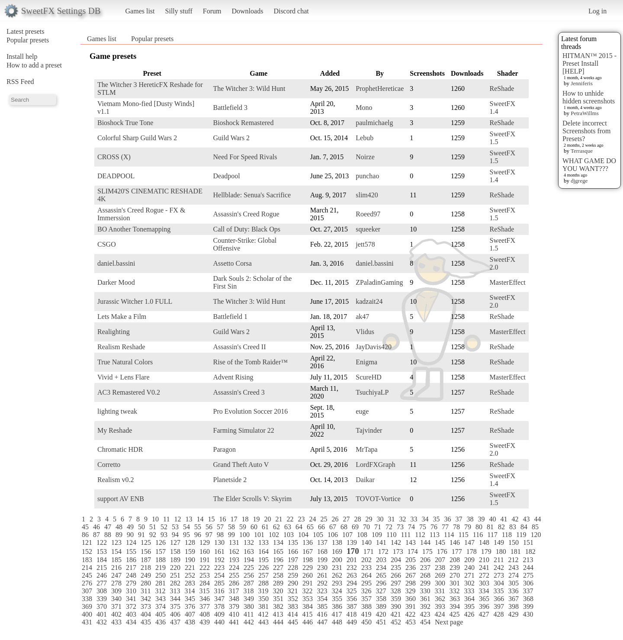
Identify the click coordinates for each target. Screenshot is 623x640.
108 (362, 534)
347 (219, 598)
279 (131, 583)
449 (352, 622)
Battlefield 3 (230, 107)
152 (87, 551)
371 (116, 606)
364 (469, 598)
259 (293, 575)
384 (307, 606)
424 (439, 614)
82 (501, 527)
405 (160, 614)
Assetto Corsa (232, 263)
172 (383, 551)
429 (513, 614)
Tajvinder (369, 430)
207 (440, 559)
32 (402, 519)
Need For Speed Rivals (245, 157)
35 (436, 519)
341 (131, 598)
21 (278, 519)
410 (234, 614)
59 (242, 527)
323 (322, 591)
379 (234, 606)
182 (530, 551)
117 (492, 534)
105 (318, 534)
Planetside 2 (230, 479)
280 (146, 583)
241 (484, 567)
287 (249, 583)
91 (141, 534)
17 (233, 519)
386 (337, 606)
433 (116, 622)
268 (425, 575)
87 (96, 534)
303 (484, 583)
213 (528, 559)
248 (131, 575)
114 (449, 534)
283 (190, 583)
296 (381, 583)
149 (499, 542)
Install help (22, 56)
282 (175, 583)
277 (101, 583)
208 (455, 559)
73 (400, 527)
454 (425, 622)
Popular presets (27, 40)
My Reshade (114, 430)
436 (160, 622)
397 (499, 606)
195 (263, 559)
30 (379, 519)
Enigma (366, 362)
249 (146, 575)
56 (209, 527)
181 (516, 551)
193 (234, 559)
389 (381, 606)
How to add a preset (34, 65)
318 (248, 591)
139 (352, 542)
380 (249, 606)
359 (396, 598)
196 (278, 559)
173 (398, 551)
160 (204, 551)
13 (188, 519)
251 (175, 575)
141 (381, 542)
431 (87, 622)
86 (85, 534)
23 (301, 519)
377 (204, 606)
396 (484, 606)
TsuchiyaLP (372, 392)
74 (411, 527)
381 (263, 606)
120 (535, 534)
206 (425, 559)
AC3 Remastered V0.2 (128, 392)
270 (455, 575)
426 (469, 614)
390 (396, 606)
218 (146, 567)
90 (130, 534)
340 (116, 598)
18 (244, 519)
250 (160, 575)
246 (101, 575)
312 (160, 591)
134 (278, 542)
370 (101, 606)
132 (249, 542)
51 (152, 527)
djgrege (579, 180)
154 (116, 551)
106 (333, 534)
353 (307, 598)
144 (425, 542)
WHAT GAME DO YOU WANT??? (589, 164)
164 (263, 551)
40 (492, 519)
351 (278, 598)
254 (219, 575)
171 (368, 551)
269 (440, 575)
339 (101, 598)
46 (96, 527)
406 (175, 614)
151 (528, 542)
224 (234, 567)
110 (391, 534)
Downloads (247, 11)
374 (160, 606)
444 (278, 622)
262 (337, 575)
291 (307, 583)
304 (499, 583)
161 (219, 551)
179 (486, 551)
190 (190, 559)
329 (410, 591)
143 (410, 542)
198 (307, 559)
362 (440, 598)
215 (101, 567)
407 (190, 614)
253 (204, 575)
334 (483, 591)
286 (234, 583)
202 (366, 559)
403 (131, 614)
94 (175, 534)
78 (456, 527)
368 (528, 598)
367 (513, 598)
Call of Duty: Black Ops (246, 229)
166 (293, 551)
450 (366, 622)
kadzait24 (369, 301)
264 (366, 575)
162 (234, 551)
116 (478, 534)
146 (455, 542)
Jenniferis (582, 83)
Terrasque (582, 151)
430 (528, 614)
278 (116, 583)
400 (87, 614)
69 (355, 527)
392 (425, 606)
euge (362, 411)
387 (352, 606)
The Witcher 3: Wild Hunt (249, 88)
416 (322, 614)
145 (440, 542)
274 (513, 575)
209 (469, 559)
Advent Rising (233, 377)
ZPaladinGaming (379, 282)
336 (513, 591)
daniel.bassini (116, 263)
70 (366, 527)
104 (303, 534)
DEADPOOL (116, 176)
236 (410, 567)
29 (368, 519)
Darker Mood (116, 282)
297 (396, 583)
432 (101, 622)
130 (219, 542)
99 (231, 534)
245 (87, 575)
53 (175, 527)
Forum (212, 11)
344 (175, 598)
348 (234, 598)
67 (332, 527)
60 (253, 527)
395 (469, 606)
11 (166, 519)
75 (422, 527)
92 (152, 534)
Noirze (365, 157)
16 (222, 519)
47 (107, 527)
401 (101, 614)
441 (234, 622)
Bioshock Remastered (243, 122)
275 (528, 575)
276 (87, 583)
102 (274, 534)
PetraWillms (584, 113)
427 (483, 614)
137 (322, 542)
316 (219, 591)
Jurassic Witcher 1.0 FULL (134, 301)
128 (190, 542)
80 (478, 527)
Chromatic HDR (120, 449)
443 (263, 622)
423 (425, 614)
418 (351, 614)
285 (219, 583)
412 (263, 614)
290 (293, 583)
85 (535, 527)
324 (336, 591)
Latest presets (25, 31)
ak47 (362, 316)
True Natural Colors (125, 362)
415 (307, 614)
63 (287, 527)
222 (204, 567)
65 (310, 527)
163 (249, 551)
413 (278, 614)
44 (537, 519)
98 (220, 534)
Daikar (365, 479)
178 (471, 551)
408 (204, 614)
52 (164, 527)
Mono (364, 107)
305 (513, 583)
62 (276, 527)
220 (175, 567)
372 (131, 606)
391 (410, 606)
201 (352, 559)
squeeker (368, 229)
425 (454, 614)
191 (204, 559)
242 (499, 567)
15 (211, 519)
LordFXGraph (375, 464)
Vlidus (365, 331)
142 (396, 542)
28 (357, 519)
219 (160, 567)
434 (131, 622)
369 (87, 606)
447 (322, 622)
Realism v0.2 (115, 479)
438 (190, 622)
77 (445, 527)
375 (175, 606)
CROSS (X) (114, 157)
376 (190, 606)
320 (278, 591)
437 (175, 622)
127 (175, 542)
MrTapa (366, 449)
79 (467, 527)
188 (160, 559)
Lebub (364, 138)
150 (513, 542)
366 (499, 598)
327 (381, 591)
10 (155, 519)
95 (186, 534)
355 (337, 598)
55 (197, 527)
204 (396, 559)
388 (366, 606)
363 (455, 598)
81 (490, 527)
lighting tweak (117, 411)
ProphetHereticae (380, 88)
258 (278, 575)
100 (244, 534)
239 (455, 567)
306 (528, 583)
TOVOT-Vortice (378, 498)
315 (204, 591)
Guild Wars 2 (231, 138)
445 (293, 622)
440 (219, 622)
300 (440, 583)
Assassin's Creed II (239, 347)
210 (484, 559)
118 (507, 534)
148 (484, 542)
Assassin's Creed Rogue (246, 214)
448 (337, 622)
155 (131, 551)
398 (513, 606)
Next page (449, 622)
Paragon (224, 449)
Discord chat (290, 11)
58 (231, 527)
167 (307, 551)
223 (219, 567)
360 (410, 598)
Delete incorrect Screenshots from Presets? (586, 130)
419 (366, 614)
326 (366, 591)
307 (87, 591)
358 (381, 598)
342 (146, 598)
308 (101, 591)
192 (219, 559)
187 (146, 559)
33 (413, 519)
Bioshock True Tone (125, 122)
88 (107, 534)
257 (263, 575)
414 (292, 614)
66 (321, 527)
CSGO (106, 244)
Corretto (108, 464)
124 (131, 542)
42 (514, 519)
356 (352, 598)
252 (190, 575)
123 (116, 542)
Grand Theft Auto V (241, 464)
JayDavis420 (374, 347)
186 (131, 559)
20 (267, 519)
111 (406, 534)
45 (85, 527)
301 (455, 583)
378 (219, 606)
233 (366, 567)
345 (190, 598)
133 (263, 542)
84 (523, 527)
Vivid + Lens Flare (123, 377)
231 (337, 567)
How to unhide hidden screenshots (588, 97)
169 (337, 551)
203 (381, 559)
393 (440, 606)
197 (293, 559)
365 (484, 598)
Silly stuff (179, 11)
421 (395, 614)
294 (352, 583)
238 (440, 567)
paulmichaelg (374, 122)
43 (526, 519)
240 (469, 567)
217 (131, 567)
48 (119, 527)
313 (175, 591)
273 (499, 575)
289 (278, 583)
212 (513, 559)
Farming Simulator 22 (243, 430)
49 (130, 527)
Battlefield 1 (230, 316)
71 (377, 527)
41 (503, 519)
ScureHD (369, 377)
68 (343, 527)
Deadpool (226, 176)
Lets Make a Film (121, 316)
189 (175, 559)
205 (410, 559)
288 (263, 583)
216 (116, 567)
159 (190, 551)
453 (410, 622)
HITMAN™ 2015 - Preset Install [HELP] (589, 63)
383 (293, 606)
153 (101, 551)
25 (323, 519)
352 (293, 598)
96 (197, 534)
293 (337, 583)
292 (322, 583)
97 (209, 534)
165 (278, 551)
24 (312, 519)
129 (204, 542)
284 (204, 583)
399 (528, 606)
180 (501, 551)
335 (498, 591)
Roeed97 (368, 214)
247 (116, 575)
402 (116, 614)
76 (433, 527)
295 (366, 583)
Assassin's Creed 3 (238, 392)
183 (87, 559)
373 (146, 606)
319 (263, 591)
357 (366, 598)
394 (455, 606)
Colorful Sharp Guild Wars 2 (137, 138)
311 (146, 591)
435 (146, 622)
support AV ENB (120, 498)
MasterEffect (507, 282)
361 (425, 598)
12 (177, 519)
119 (521, 534)
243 (513, 567)
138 (337, 542)
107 (347, 534)
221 (190, 567)
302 (469, 583)
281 (160, 583)
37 (458, 519)
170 (353, 551)
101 (259, 534)
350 (263, 598)
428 (498, 614)
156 (146, 551)
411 (249, 614)
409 (219, 614)
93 (164, 534)
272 (484, 575)
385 (322, 606)
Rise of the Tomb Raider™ (250, 362)
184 (101, 559)
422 (410, 614)
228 (293, 567)
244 (528, 567)
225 (249, 567)
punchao (367, 176)
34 (424, 519)
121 (87, 542)
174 (413, 551)
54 (186, 527)
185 (116, 559)
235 (396, 567)
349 (249, 598)
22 (289, 519)
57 (220, 527)
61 (265, 527)
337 (528, 591)
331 (439, 591)
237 (425, 567)
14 (199, 519)
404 (146, 614)
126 (160, 542)
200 (337, 559)
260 (307, 575)
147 (469, 542)
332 (454, 591)
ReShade (501, 88)
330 (425, 591)
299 (425, 583)
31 (391, 519)
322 (307, 591)
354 (322, 598)
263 (352, 575)
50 (141, 527)
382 (278, 606)
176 (442, 551)
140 (366, 542)
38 (469, 519)
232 (352, 567)
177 (457, 551)
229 (307, 567)
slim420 (367, 195)
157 (160, 551)
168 (322, 551)
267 (410, 575)
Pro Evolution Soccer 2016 (250, 411)
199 (322, 559)
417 (336, 614)
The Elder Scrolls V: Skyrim (252, 498)
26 (334, 519)
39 (481, 519)
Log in (597, 11)
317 (233, 591)
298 (410, 583)
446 (307, 622)
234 (381, 567)
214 (87, 567)
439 (204, 622)
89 (119, 534)
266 (396, 575)
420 (381, 614)
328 (395, 591)
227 (278, 567)
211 (499, 559)
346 (204, 598)
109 (377, 534)
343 (160, 598)
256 (249, 575)
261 (322, 575)
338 (87, 598)
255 (234, 575)
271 (469, 575)
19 (256, 519)
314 (189, 591)
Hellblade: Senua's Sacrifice (252, 195)
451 (381, 622)
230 (322, 567)
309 (116, 591)
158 (175, 551)
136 (307, 542)
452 (396, 622)
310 (131, 591)
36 (447, 519)
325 (351, 591)
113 (435, 534)
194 (249, 559)
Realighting (113, 331)
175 (427, 551)
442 (249, 622)
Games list (140, 11)
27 (346, 519)
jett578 (365, 244)
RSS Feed (20, 81)
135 (293, 542)
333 (469, 591)
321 (292, 591)
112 (420, 534)
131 (234, 542)
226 (263, 567)
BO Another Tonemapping (133, 229)
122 (101, 542)
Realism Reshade (121, 347)
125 (146, 542)
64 (298, 527)
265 (381, 575)
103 (288, 534)
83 (512, 527)
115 (463, 534)
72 (388, 527)
